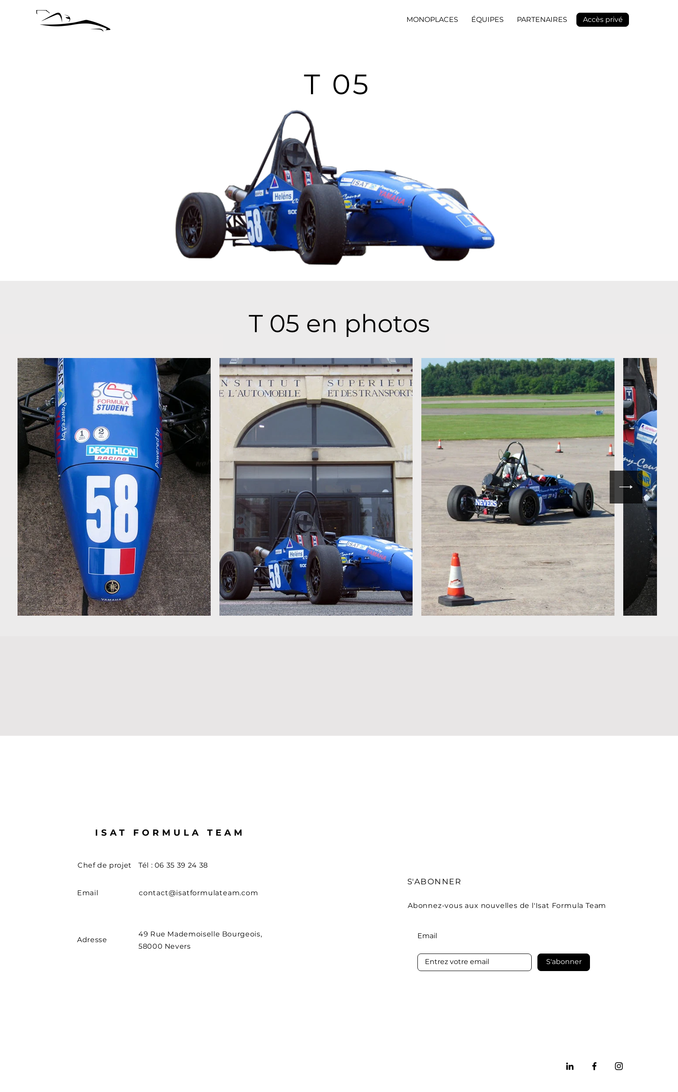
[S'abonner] (563, 962)
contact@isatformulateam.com (198, 893)
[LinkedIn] (570, 1066)
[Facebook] (594, 1066)
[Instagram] (619, 1066)
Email (427, 936)
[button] (432, 20)
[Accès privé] (602, 20)
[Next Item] (626, 487)
